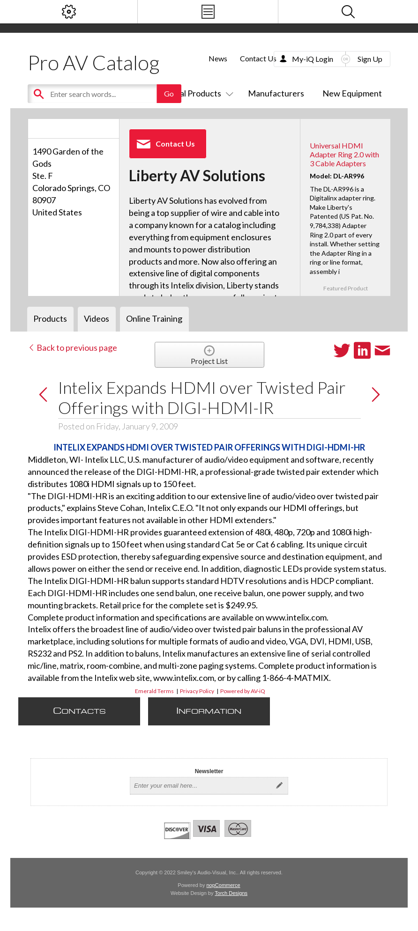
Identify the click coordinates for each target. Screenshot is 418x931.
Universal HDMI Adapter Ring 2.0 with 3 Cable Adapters (344, 154)
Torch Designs (231, 893)
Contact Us (258, 58)
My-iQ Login (312, 58)
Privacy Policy (197, 691)
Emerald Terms (154, 691)
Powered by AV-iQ (242, 691)
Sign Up (370, 58)
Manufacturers (276, 93)
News (218, 58)
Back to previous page (72, 347)
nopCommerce (223, 885)
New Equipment (352, 93)
